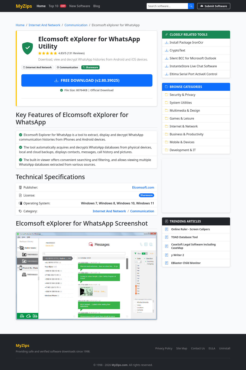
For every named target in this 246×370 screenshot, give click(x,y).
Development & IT (180, 150)
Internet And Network (44, 25)
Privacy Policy (163, 348)
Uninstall (224, 348)
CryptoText (175, 50)
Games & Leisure (179, 118)
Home (41, 6)
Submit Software (213, 6)
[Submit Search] (191, 6)
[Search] (167, 6)
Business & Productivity (184, 134)
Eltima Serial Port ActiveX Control (191, 74)
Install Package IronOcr (184, 42)
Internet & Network (181, 126)
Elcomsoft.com (143, 187)
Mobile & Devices (179, 142)
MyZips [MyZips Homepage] (24, 6)
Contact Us (198, 348)
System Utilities (178, 102)
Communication (76, 25)
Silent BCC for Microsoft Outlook (190, 58)
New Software (79, 6)
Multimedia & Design (182, 110)
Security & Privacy (180, 95)
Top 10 (57, 6)
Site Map (181, 348)
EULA (212, 348)
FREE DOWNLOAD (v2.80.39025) (86, 80)
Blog (96, 6)
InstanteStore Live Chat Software (191, 66)
